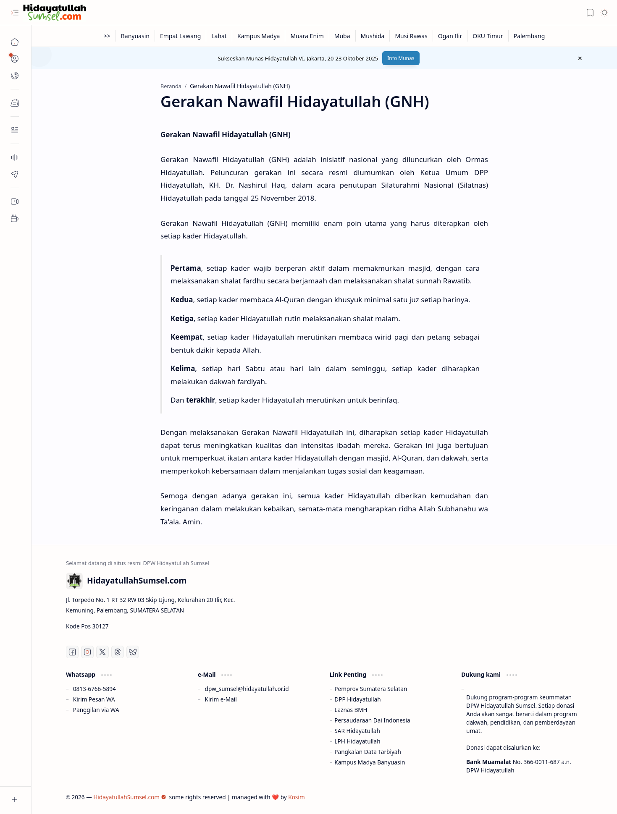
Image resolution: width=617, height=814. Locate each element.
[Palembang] (529, 36)
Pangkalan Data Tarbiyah (367, 752)
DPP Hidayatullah (357, 699)
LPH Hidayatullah (357, 741)
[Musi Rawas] (411, 36)
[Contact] (14, 130)
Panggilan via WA (96, 710)
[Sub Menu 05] (14, 201)
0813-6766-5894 (94, 689)
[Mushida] (373, 36)
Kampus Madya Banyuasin (369, 762)
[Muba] (342, 36)
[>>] (107, 36)
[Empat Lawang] (180, 36)
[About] (14, 157)
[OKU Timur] (487, 36)
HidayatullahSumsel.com (129, 797)
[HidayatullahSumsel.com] (54, 12)
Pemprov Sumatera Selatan (370, 689)
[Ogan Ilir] (450, 36)
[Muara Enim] (307, 36)
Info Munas (400, 58)
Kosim (296, 797)
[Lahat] (219, 36)
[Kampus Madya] (258, 36)
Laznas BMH (350, 710)
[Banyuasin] (135, 36)
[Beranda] (14, 42)
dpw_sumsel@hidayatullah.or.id (247, 689)
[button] (14, 12)
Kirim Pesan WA (94, 699)
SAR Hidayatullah (357, 731)
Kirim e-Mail (221, 699)
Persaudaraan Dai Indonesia (372, 720)
